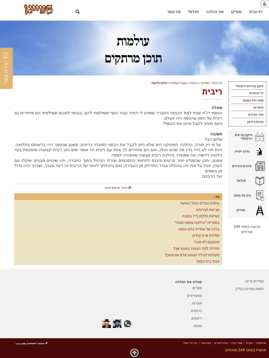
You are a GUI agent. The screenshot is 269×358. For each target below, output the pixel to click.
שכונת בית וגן (255, 122)
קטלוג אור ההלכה (188, 281)
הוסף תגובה (111, 188)
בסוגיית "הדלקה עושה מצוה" (196, 222)
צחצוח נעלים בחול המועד (199, 203)
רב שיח (194, 83)
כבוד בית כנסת (207, 261)
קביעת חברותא (207, 209)
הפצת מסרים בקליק (249, 288)
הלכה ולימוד (159, 83)
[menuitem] (255, 12)
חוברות (197, 303)
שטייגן (236, 12)
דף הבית (255, 12)
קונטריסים (194, 295)
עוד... (216, 197)
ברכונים (196, 310)
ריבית (212, 92)
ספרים (197, 288)
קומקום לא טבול (206, 242)
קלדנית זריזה (254, 281)
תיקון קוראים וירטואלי (250, 86)
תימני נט (258, 107)
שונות (198, 325)
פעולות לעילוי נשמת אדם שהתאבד (192, 255)
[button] (77, 11)
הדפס (124, 188)
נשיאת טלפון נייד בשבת (200, 216)
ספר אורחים (256, 114)
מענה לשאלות (178, 83)
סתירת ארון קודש (205, 235)
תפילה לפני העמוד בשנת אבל (196, 248)
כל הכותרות (256, 93)
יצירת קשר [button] (6, 68)
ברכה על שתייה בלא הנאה (198, 229)
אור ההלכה (215, 12)
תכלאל (193, 12)
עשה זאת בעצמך (253, 100)
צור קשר (173, 12)
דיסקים (196, 318)
